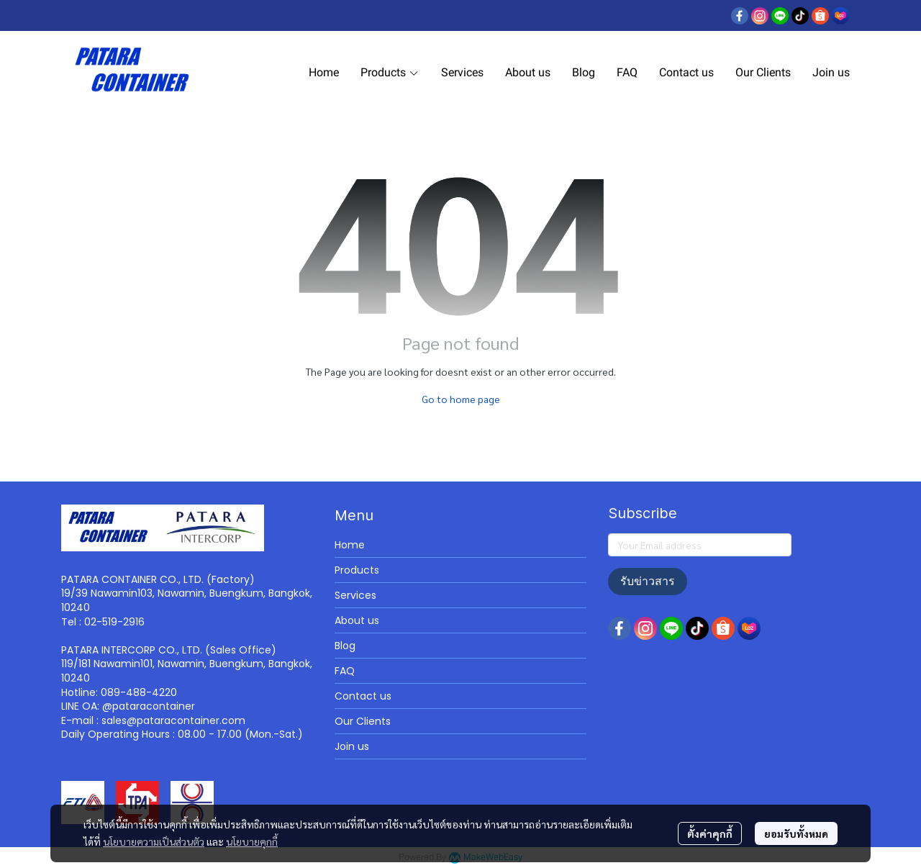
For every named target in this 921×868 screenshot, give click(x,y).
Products (357, 570)
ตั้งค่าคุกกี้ (709, 833)
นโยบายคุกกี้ (252, 841)
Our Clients (363, 721)
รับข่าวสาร (647, 581)
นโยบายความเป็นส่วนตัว (153, 841)
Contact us (363, 696)
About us (357, 620)
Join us (352, 746)
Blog (345, 645)
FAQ (345, 671)
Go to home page (461, 398)
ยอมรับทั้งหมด (796, 833)
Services (355, 595)
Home (350, 545)
